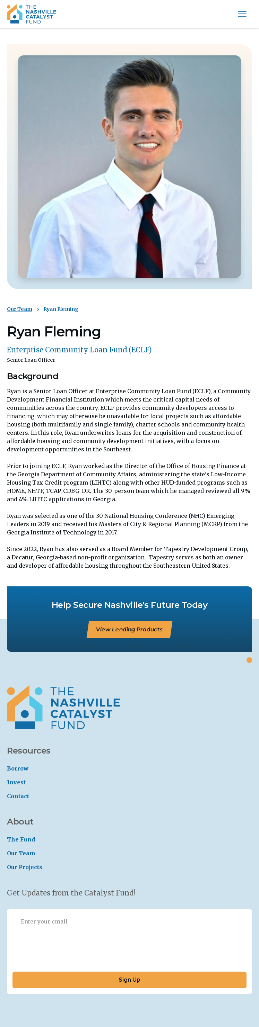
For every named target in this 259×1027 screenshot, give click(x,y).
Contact (18, 796)
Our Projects (24, 867)
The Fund (21, 839)
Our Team (19, 309)
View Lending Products (130, 629)
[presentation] (65, 949)
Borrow (17, 768)
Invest (16, 782)
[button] (242, 14)
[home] (31, 14)
